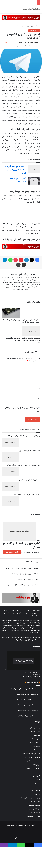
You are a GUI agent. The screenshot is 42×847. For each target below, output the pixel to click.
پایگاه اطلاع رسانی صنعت (14, 825)
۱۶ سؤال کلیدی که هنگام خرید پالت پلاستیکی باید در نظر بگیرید (15, 170)
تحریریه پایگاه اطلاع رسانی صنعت (28, 42)
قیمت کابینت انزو (35, 728)
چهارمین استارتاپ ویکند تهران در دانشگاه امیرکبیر (23, 465)
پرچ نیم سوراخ (35, 746)
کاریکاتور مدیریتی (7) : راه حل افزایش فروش (24, 574)
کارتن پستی (36, 776)
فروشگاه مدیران (8, 628)
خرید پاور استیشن (34, 805)
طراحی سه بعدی (35, 731)
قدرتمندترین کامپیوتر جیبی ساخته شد (27, 494)
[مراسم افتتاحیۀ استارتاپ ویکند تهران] (11, 331)
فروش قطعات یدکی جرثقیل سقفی (30, 798)
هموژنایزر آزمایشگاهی (33, 816)
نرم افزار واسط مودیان (33, 742)
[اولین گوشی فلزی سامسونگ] (11, 313)
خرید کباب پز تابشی (34, 809)
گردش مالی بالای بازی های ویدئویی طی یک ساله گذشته (31, 321)
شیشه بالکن (36, 750)
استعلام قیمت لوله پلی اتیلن (31, 757)
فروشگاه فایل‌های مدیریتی (23, 628)
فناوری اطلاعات (21, 26)
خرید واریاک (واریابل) (33, 761)
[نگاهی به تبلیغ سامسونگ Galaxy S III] (34, 181)
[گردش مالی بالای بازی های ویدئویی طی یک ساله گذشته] (31, 313)
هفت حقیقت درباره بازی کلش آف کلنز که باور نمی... (22, 585)
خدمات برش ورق (35, 812)
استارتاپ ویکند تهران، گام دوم (29, 450)
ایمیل (38, 398)
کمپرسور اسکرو (35, 790)
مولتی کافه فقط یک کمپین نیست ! (27, 579)
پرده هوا (37, 794)
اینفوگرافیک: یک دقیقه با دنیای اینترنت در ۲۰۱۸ (24, 436)
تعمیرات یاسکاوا (35, 739)
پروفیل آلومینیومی (34, 801)
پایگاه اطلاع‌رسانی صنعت (32, 610)
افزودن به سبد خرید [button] (11, 552)
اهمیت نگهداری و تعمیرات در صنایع (27, 705)
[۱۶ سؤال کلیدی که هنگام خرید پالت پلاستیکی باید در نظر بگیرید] (34, 169)
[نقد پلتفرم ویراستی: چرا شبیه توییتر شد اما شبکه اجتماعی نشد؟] (31, 331)
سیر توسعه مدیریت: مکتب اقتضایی (27, 710)
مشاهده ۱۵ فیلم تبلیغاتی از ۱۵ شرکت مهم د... (24, 716)
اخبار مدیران (30, 26)
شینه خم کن (36, 735)
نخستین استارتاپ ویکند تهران (29, 480)
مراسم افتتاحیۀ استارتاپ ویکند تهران (12, 339)
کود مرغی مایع (36, 779)
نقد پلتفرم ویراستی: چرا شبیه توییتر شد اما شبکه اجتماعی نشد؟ (31, 340)
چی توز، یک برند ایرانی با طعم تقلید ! (27, 694)
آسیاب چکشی (36, 772)
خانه (37, 26)
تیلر (39, 787)
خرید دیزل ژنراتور (35, 783)
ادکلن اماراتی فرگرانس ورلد (32, 768)
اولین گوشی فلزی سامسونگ (11, 320)
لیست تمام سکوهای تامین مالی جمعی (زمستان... (23, 689)
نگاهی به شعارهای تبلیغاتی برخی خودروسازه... (24, 699)
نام (39, 389)
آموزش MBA (36, 765)
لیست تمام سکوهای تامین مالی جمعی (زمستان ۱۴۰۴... (21, 568)
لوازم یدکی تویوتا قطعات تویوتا (31, 753)
